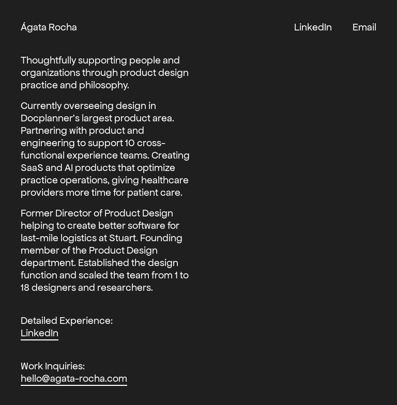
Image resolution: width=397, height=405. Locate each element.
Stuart (122, 237)
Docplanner (47, 117)
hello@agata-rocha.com (74, 378)
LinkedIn (39, 332)
